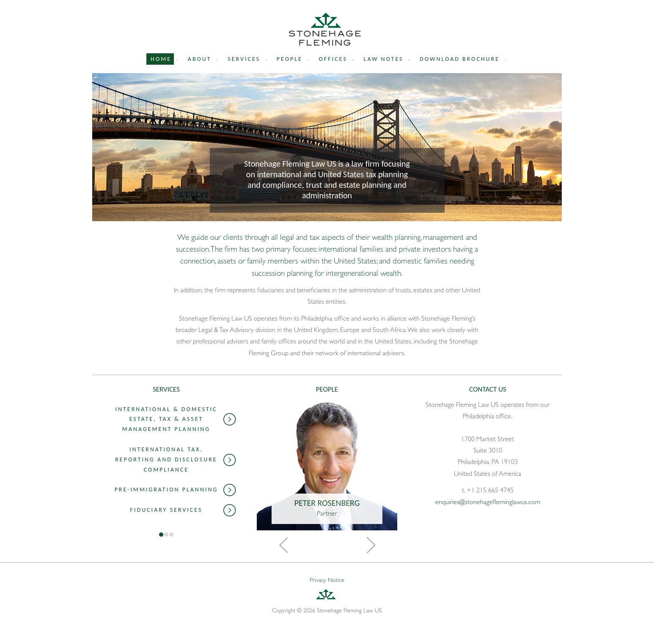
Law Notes (384, 59)
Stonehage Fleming (325, 29)
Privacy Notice (327, 579)
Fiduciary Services (183, 510)
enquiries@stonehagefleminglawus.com (487, 502)
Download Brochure (460, 59)
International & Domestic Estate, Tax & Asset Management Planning (175, 419)
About (200, 59)
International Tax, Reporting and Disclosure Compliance (175, 459)
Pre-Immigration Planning (175, 490)
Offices (333, 59)
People (289, 59)
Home (161, 59)
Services (244, 59)
